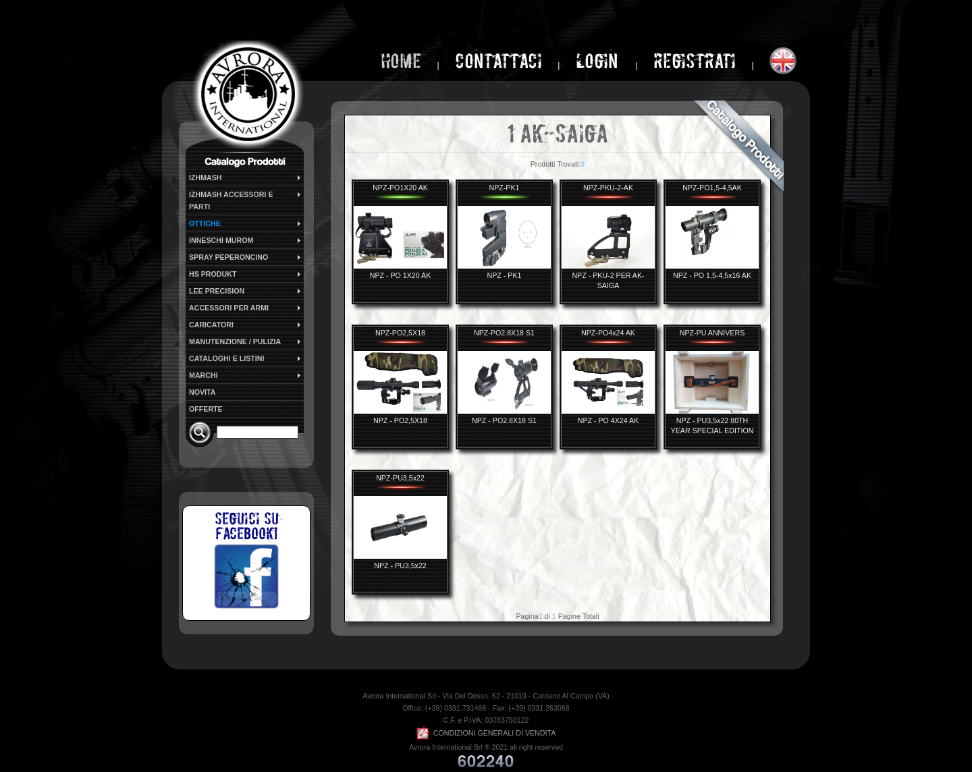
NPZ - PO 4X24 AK (608, 420)
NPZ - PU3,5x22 (400, 565)
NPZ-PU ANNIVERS (712, 333)
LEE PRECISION (245, 291)
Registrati (694, 61)
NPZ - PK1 (504, 275)
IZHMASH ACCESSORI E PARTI (245, 200)
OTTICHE (245, 223)
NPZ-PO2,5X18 (400, 333)
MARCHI (245, 375)
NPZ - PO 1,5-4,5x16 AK (712, 275)
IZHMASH (245, 177)
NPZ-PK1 (504, 188)
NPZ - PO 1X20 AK (400, 275)
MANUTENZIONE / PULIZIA (245, 341)
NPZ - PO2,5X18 (400, 420)
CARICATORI (245, 324)
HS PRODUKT (245, 274)
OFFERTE (206, 409)
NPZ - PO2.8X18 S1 (504, 420)
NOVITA (202, 392)
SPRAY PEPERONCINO (245, 257)
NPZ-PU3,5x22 (400, 478)
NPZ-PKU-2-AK (608, 188)
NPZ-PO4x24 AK (608, 333)
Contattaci (498, 61)
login (599, 61)
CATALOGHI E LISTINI (245, 358)
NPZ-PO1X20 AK (400, 188)
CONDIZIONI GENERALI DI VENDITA (486, 733)
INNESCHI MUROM (245, 240)
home (401, 61)
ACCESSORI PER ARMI (245, 307)
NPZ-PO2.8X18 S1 (504, 333)
